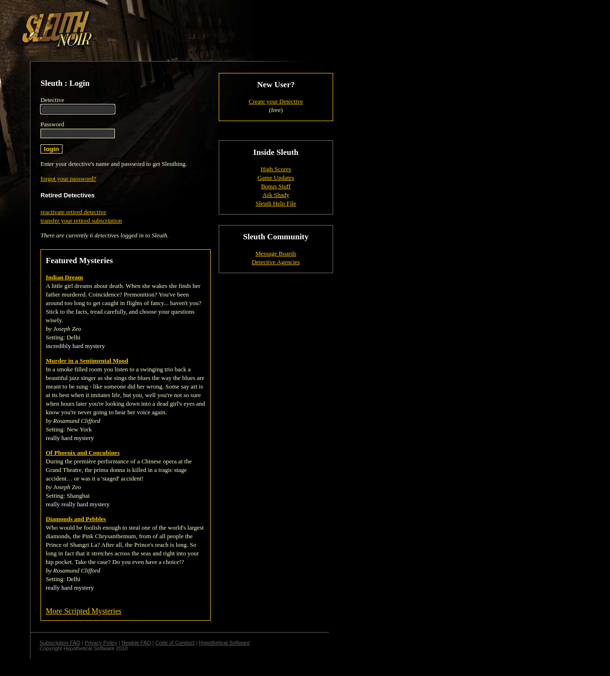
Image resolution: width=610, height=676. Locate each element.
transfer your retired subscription (81, 220)
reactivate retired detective (73, 211)
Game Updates (275, 177)
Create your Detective (276, 101)
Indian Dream (64, 277)
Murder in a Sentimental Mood (87, 360)
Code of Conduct (175, 642)
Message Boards (275, 253)
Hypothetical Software (224, 642)
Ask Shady (275, 194)
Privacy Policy (101, 642)
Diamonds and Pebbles (76, 518)
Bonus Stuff (276, 186)
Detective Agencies (276, 262)
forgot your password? (68, 178)
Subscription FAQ (60, 642)
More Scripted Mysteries (84, 611)
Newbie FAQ (136, 642)
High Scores (276, 169)
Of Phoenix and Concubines (83, 452)
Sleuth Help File (275, 203)
